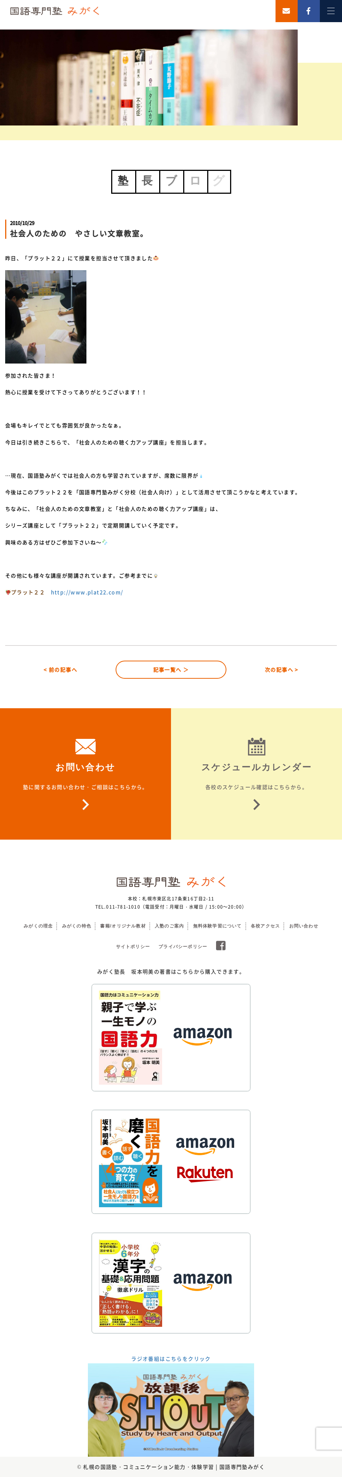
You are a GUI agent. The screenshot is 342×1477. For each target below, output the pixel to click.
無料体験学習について (217, 926)
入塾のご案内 (169, 926)
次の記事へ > (281, 669)
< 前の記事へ (60, 669)
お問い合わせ (303, 926)
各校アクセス (265, 926)
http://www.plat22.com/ (87, 592)
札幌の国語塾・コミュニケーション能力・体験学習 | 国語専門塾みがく (174, 1466)
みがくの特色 (76, 926)
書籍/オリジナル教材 (123, 926)
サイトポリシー (133, 946)
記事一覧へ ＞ (171, 669)
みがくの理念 (38, 926)
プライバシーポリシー (182, 946)
